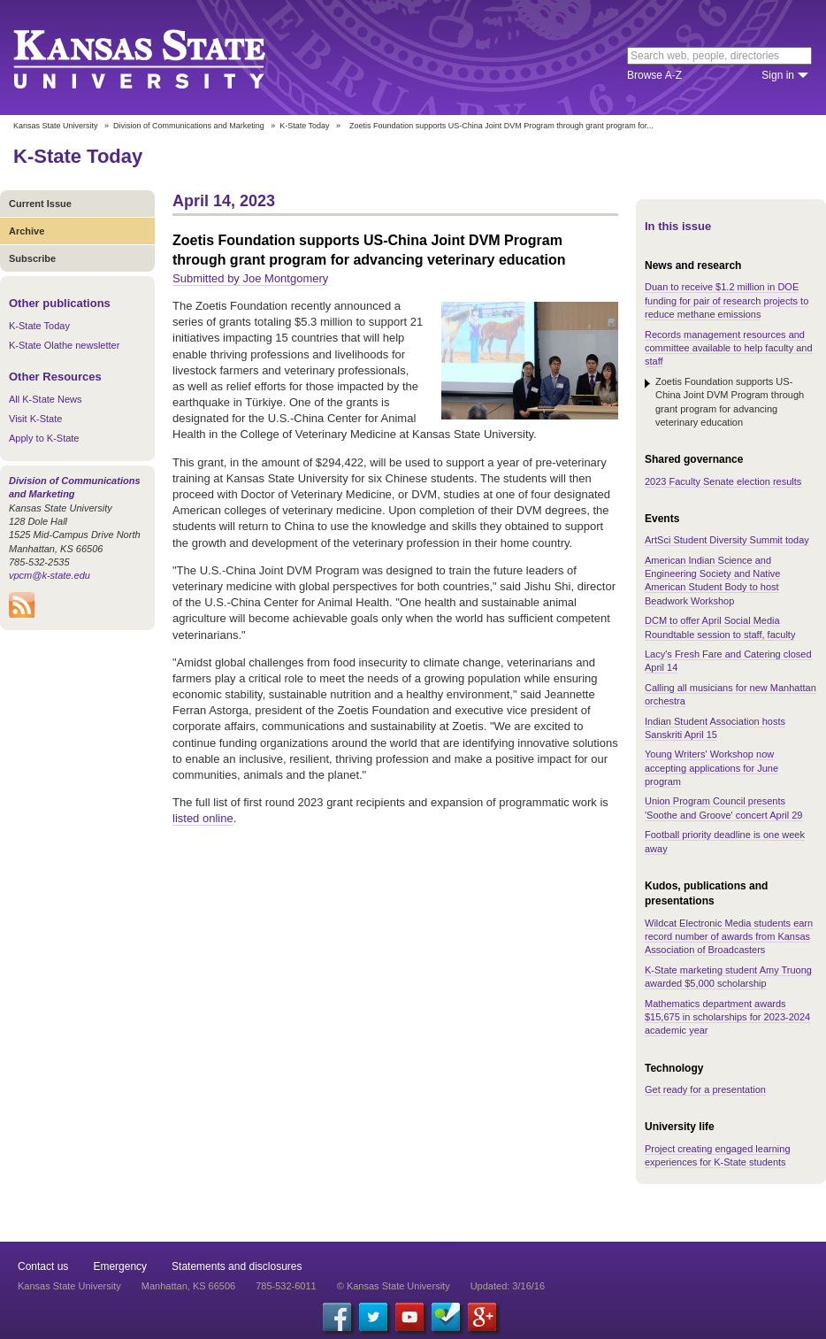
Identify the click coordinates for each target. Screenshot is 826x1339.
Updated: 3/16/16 (507, 1286)
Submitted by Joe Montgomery (250, 278)
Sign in (777, 75)
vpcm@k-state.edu (49, 575)
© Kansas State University (393, 1286)
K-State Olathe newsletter (64, 345)
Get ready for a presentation (705, 1089)
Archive (26, 231)
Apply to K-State (44, 438)
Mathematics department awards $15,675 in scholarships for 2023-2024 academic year (727, 1017)
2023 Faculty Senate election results (723, 481)
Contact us (43, 1266)
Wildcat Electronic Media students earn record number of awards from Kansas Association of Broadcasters (729, 937)
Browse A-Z (654, 75)
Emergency (120, 1266)
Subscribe (32, 258)
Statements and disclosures (237, 1266)
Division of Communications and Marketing (188, 125)
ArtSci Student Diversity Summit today (727, 540)
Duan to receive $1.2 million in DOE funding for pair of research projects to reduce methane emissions (726, 300)
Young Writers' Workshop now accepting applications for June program (711, 768)
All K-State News (45, 399)
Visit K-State (35, 418)
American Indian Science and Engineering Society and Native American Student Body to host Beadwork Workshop (712, 580)
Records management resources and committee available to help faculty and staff (729, 348)
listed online (202, 818)
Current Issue (40, 203)
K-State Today (304, 125)
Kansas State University (161, 57)
